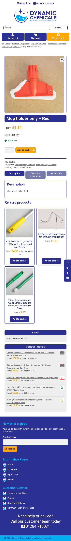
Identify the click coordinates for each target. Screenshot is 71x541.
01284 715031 (43, 3)
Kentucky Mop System (57, 44)
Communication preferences (20, 508)
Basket (35, 37)
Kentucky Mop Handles (25, 165)
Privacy (10, 498)
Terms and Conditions (17, 493)
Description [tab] (14, 173)
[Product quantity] (9, 150)
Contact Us (12, 469)
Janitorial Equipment (20, 44)
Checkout (58, 37)
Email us (24, 3)
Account (12, 37)
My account (12, 474)
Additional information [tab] (35, 175)
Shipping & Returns (16, 503)
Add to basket (24, 150)
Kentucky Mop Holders (11, 47)
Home (7, 44)
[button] (62, 60)
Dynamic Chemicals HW (21, 167)
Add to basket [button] (19, 260)
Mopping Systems (38, 44)
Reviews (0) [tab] (56, 173)
